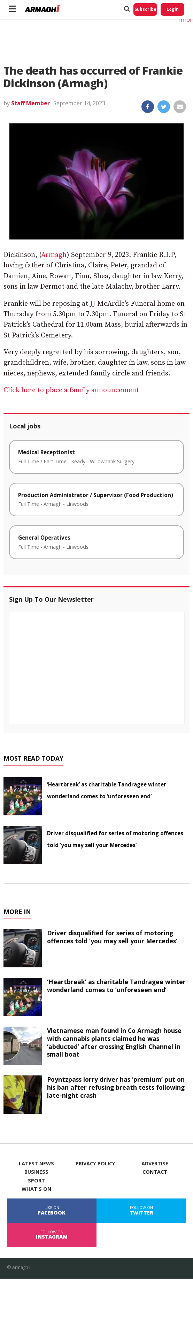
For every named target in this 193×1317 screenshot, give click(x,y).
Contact (154, 1172)
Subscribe (145, 9)
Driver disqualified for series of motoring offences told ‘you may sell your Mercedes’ (112, 937)
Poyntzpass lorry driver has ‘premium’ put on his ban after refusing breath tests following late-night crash (116, 1087)
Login (173, 9)
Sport (36, 1180)
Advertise (154, 1163)
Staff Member (30, 103)
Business (36, 1172)
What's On (36, 1189)
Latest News (36, 1163)
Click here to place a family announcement (72, 390)
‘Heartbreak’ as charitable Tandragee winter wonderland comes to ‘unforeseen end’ (116, 985)
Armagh (54, 255)
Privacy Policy (95, 1163)
